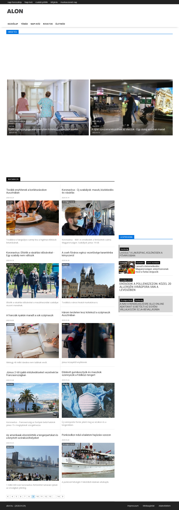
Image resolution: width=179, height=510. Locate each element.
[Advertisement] (89, 56)
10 (37, 496)
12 (46, 496)
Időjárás (54, 2)
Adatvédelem (165, 505)
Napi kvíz (28, 2)
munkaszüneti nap (69, 2)
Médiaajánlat (149, 505)
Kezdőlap (13, 23)
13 (50, 496)
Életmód (60, 23)
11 (42, 496)
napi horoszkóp (15, 2)
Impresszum (133, 505)
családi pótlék (41, 2)
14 (58, 496)
